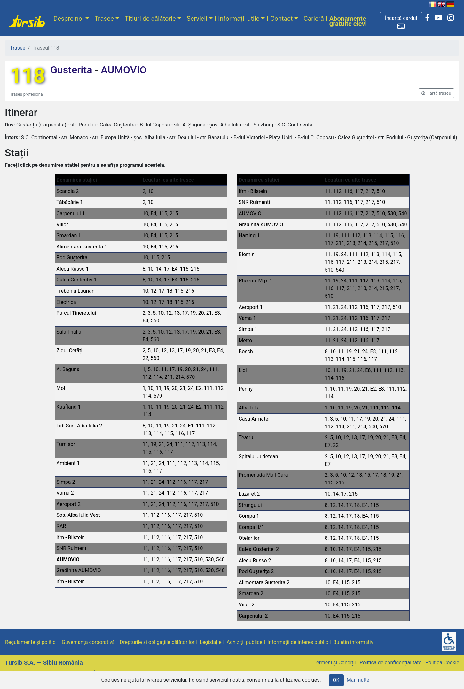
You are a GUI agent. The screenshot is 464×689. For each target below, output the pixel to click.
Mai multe (358, 680)
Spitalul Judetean (258, 456)
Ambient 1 (68, 463)
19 (193, 313)
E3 (217, 313)
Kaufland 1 (68, 407)
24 (204, 369)
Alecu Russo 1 (72, 269)
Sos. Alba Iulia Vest (78, 515)
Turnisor (65, 444)
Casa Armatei (254, 419)
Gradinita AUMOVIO (78, 570)
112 (147, 377)
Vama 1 (247, 318)
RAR (61, 526)
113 (147, 433)
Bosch (246, 351)
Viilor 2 (246, 605)
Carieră (313, 18)
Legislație (210, 642)
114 (157, 377)
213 (351, 243)
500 (372, 427)
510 (214, 504)
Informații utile (238, 18)
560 (155, 321)
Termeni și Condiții (334, 663)
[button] (401, 22)
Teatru (246, 437)
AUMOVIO (122, 70)
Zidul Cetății (69, 350)
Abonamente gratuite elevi (348, 21)
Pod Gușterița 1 (73, 258)
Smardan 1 (68, 235)
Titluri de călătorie (150, 18)
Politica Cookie (442, 663)
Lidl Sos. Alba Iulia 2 (79, 426)
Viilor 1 (64, 225)
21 (209, 313)
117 (190, 433)
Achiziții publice (245, 642)
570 (190, 377)
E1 (190, 426)
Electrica (66, 302)
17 (166, 269)
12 (153, 291)
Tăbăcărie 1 (69, 202)
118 (27, 76)
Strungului (250, 505)
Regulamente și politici (31, 642)
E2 (199, 388)
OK (336, 680)
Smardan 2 (251, 593)
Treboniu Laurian (75, 291)
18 (169, 291)
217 (203, 482)
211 (168, 377)
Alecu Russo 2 (255, 560)
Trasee (104, 18)
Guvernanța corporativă (88, 642)
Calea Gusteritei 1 (76, 280)
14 (158, 269)
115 (163, 213)
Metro (245, 340)
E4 (153, 213)
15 (367, 475)
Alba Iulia (249, 408)
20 (201, 313)
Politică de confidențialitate (390, 663)
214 (179, 377)
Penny (246, 389)
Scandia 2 (67, 191)
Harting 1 (249, 235)
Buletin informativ (353, 642)
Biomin (247, 254)
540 (220, 559)
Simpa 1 (248, 329)
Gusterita (72, 70)
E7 (328, 445)
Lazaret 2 (249, 494)
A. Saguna (67, 369)
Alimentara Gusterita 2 (264, 583)
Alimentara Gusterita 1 (81, 247)
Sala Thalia (68, 332)
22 (145, 358)
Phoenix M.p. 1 (255, 281)
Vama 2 (65, 493)
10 (150, 191)
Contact (281, 18)
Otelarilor (249, 538)
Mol (60, 388)
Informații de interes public (297, 642)
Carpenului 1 (70, 213)
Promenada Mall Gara (263, 475)
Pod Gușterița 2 (256, 571)
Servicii (197, 18)
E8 (373, 351)
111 (213, 369)
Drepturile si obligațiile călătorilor (157, 642)
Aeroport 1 (251, 307)
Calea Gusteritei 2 (259, 549)
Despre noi (68, 18)
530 (209, 559)
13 (177, 313)
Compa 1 (249, 516)
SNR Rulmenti (72, 548)
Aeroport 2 (68, 504)
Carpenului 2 (253, 616)
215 (173, 213)
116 (179, 433)
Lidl (243, 370)
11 (164, 369)
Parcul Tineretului (76, 313)
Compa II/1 (251, 527)
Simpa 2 (65, 482)
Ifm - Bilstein (70, 537)
